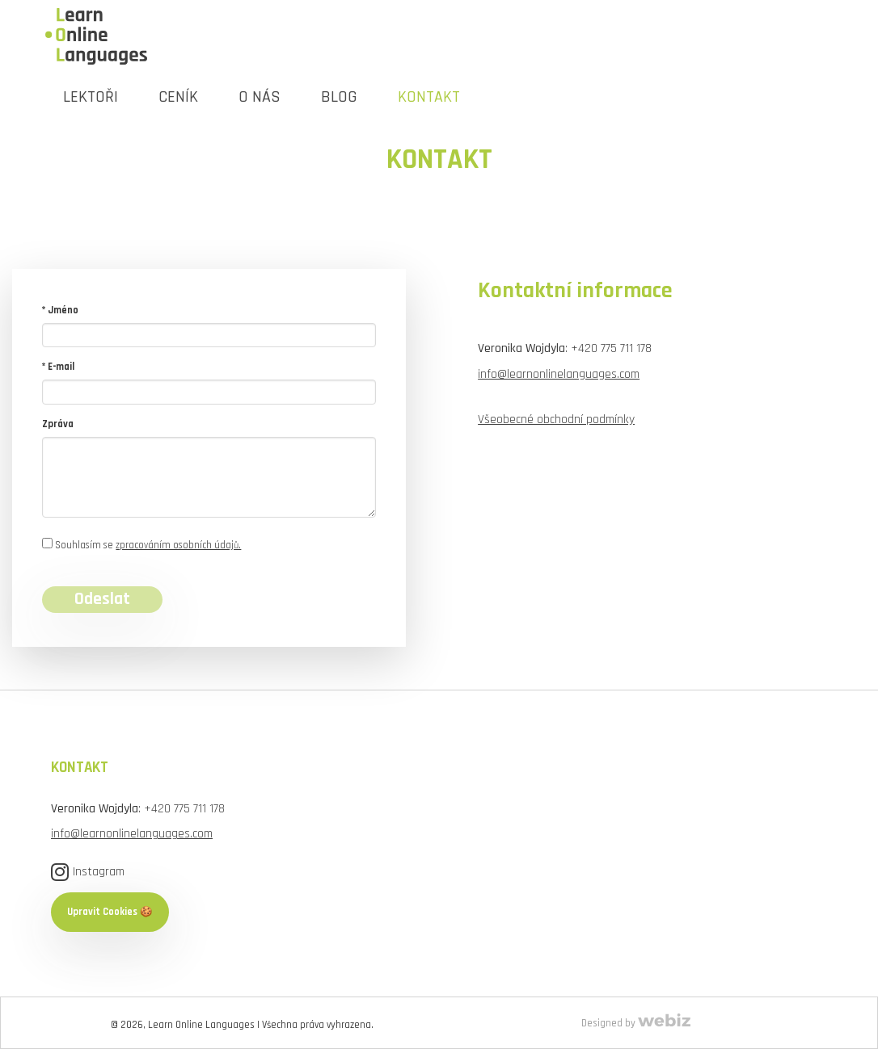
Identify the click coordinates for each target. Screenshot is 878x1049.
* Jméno (60, 310)
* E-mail (58, 366)
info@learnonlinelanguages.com (559, 374)
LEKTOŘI (90, 96)
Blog (339, 96)
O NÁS (259, 96)
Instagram (88, 872)
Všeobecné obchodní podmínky (556, 419)
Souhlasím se (141, 545)
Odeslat (102, 599)
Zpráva (58, 424)
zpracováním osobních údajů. (178, 545)
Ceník (178, 96)
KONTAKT (429, 96)
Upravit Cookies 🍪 (110, 911)
